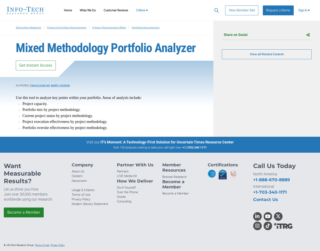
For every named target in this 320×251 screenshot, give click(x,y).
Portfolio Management (146, 27)
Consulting (124, 201)
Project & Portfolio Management (66, 27)
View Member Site (242, 10)
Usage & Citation (83, 190)
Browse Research (174, 177)
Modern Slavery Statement (90, 204)
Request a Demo (278, 10)
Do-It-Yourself (126, 187)
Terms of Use (81, 195)
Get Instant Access (35, 65)
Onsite (121, 197)
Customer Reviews (116, 10)
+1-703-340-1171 (270, 192)
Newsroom (79, 181)
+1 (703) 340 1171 (194, 147)
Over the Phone (127, 192)
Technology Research (28, 27)
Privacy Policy (81, 199)
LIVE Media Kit (127, 176)
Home (68, 10)
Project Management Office (109, 27)
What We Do (88, 10)
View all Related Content (267, 54)
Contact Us (265, 199)
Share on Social (266, 35)
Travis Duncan (40, 85)
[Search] (215, 10)
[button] (304, 10)
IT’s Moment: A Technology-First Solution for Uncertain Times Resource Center (167, 142)
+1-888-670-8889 (271, 179)
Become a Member (23, 212)
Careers (77, 176)
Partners (123, 171)
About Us (78, 171)
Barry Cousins (60, 85)
